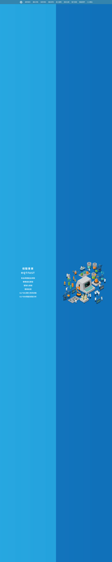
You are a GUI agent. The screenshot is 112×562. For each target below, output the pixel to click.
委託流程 (35, 2)
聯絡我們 (82, 2)
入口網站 (89, 2)
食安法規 (66, 2)
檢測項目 (43, 2)
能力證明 (58, 2)
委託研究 (51, 2)
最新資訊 (27, 2)
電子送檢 (74, 2)
